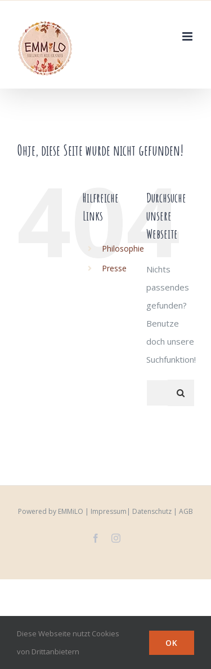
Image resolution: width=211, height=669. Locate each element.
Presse (114, 268)
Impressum (109, 511)
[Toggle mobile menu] (188, 36)
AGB (186, 511)
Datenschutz (152, 511)
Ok (171, 642)
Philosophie (123, 248)
